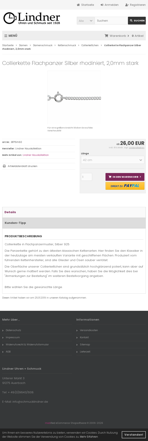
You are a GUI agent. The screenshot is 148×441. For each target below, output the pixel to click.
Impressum (11, 337)
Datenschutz (11, 330)
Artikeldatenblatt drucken (22, 166)
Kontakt (82, 337)
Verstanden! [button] (133, 435)
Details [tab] (10, 212)
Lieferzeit (83, 351)
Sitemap (83, 344)
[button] (86, 21)
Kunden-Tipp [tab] (15, 223)
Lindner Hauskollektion (36, 155)
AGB (6, 351)
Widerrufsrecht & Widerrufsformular (25, 344)
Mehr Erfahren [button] (89, 437)
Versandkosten (136, 147)
